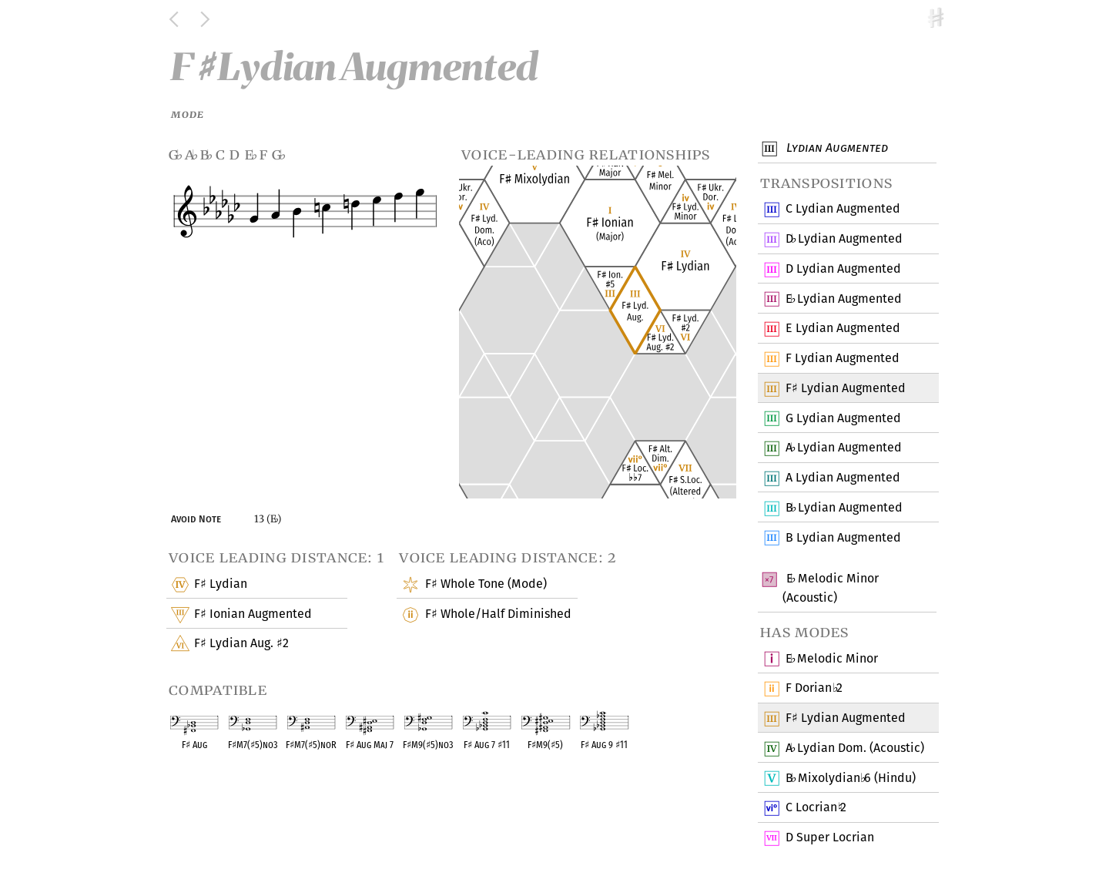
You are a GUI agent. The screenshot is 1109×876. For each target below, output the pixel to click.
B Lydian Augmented (844, 508)
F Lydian (220, 585)
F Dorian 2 (814, 689)
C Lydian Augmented (842, 209)
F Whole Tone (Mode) (485, 585)
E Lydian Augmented (843, 299)
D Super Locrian (829, 838)
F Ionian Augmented (252, 615)
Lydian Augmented (835, 148)
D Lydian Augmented (844, 239)
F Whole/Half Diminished (497, 615)
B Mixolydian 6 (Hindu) (850, 778)
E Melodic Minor (831, 658)
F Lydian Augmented (842, 359)
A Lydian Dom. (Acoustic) (854, 749)
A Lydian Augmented (843, 448)
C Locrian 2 (815, 808)
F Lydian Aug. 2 (241, 644)
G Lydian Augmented (843, 418)
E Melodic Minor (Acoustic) (830, 587)
